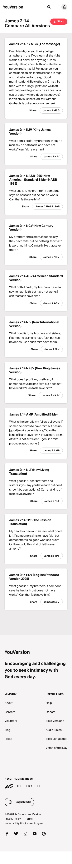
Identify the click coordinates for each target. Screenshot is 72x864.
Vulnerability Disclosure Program (24, 823)
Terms (29, 818)
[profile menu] (61, 7)
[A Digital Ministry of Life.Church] (36, 780)
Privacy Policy (13, 818)
